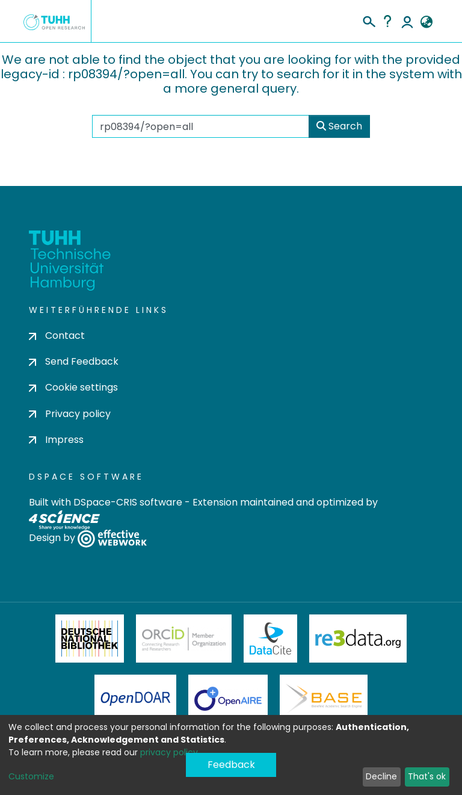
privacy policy (169, 752)
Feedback (231, 765)
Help (387, 21)
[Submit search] (368, 20)
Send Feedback (74, 361)
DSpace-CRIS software (127, 502)
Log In (407, 21)
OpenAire (228, 699)
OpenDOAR (135, 698)
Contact (57, 335)
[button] (426, 22)
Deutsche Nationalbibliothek (89, 638)
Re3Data (358, 638)
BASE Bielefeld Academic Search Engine (324, 699)
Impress (56, 440)
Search (339, 126)
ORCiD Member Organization (184, 638)
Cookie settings (73, 387)
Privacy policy (70, 414)
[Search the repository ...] (200, 126)
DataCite (270, 638)
